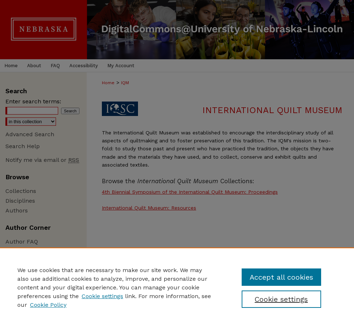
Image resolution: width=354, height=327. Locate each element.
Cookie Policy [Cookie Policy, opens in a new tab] (48, 304)
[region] (177, 287)
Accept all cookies (281, 277)
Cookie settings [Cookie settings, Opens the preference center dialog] (281, 299)
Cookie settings (102, 296)
